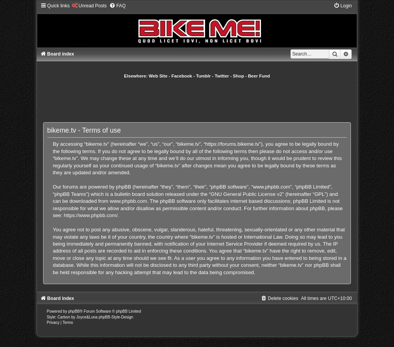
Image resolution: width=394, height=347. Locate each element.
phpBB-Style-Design (115, 317)
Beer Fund (259, 76)
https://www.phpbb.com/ (91, 215)
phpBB (74, 311)
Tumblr (203, 76)
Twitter (222, 76)
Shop (238, 76)
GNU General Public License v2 (246, 194)
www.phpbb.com (128, 201)
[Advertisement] (197, 100)
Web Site (158, 76)
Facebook (181, 76)
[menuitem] (89, 5)
